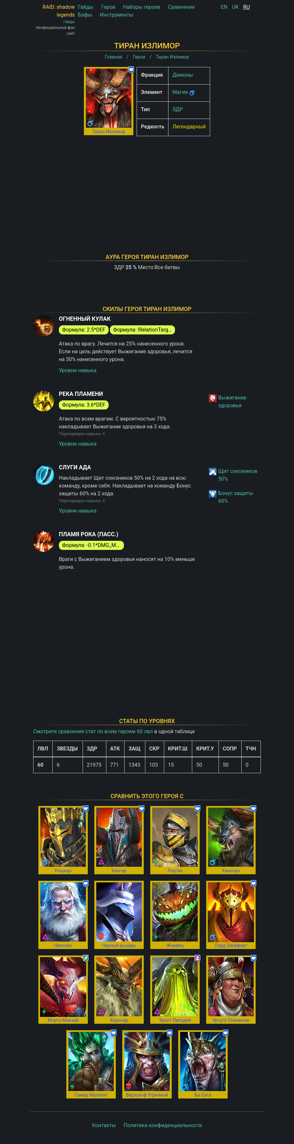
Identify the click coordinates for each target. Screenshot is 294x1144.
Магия (180, 92)
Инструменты (116, 15)
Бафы (85, 15)
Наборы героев (141, 7)
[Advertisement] (147, 186)
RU (246, 7)
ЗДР (177, 109)
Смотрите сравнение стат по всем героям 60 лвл (93, 731)
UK (235, 7)
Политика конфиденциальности (163, 1125)
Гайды (85, 7)
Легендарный (189, 127)
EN (224, 7)
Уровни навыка (78, 370)
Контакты (104, 1125)
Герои (108, 7)
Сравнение (181, 7)
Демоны (182, 75)
